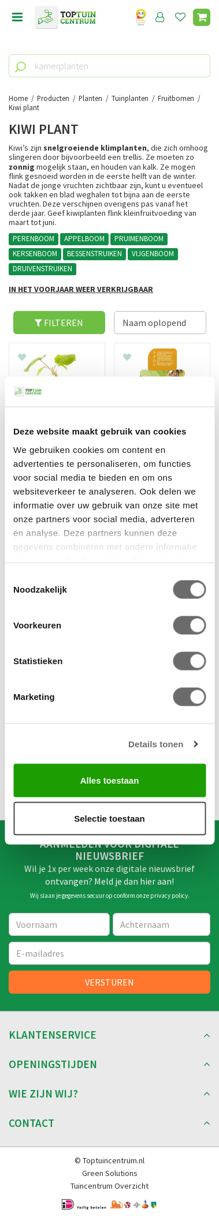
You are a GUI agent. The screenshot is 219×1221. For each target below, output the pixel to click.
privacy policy (169, 896)
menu (17, 17)
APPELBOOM (84, 239)
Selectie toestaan (109, 818)
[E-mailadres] (109, 953)
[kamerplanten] (109, 65)
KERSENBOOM (35, 254)
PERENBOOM (33, 239)
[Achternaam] (162, 924)
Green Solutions (110, 1173)
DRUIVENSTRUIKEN (42, 269)
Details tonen (155, 743)
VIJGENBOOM (153, 254)
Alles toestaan (109, 780)
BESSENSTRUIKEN (94, 254)
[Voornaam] (59, 924)
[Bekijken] (201, 17)
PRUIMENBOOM (139, 239)
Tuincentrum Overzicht (109, 1186)
